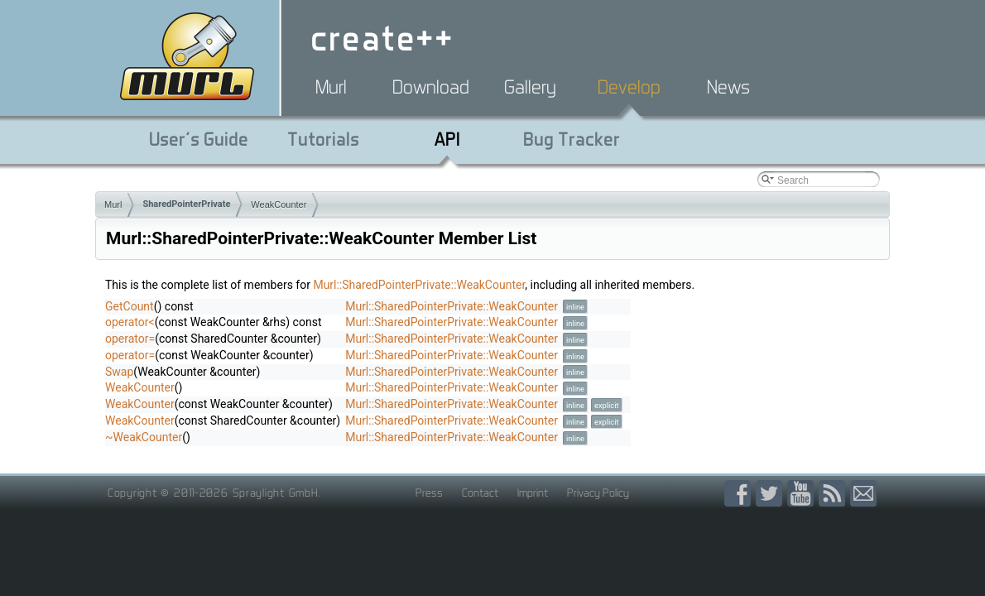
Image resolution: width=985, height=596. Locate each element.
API (447, 139)
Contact (480, 492)
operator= (130, 338)
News (728, 87)
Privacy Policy (598, 492)
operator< (130, 322)
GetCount (129, 306)
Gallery (530, 87)
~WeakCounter (143, 437)
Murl (331, 87)
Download (430, 87)
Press (429, 492)
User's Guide (198, 139)
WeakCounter (278, 204)
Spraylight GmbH (276, 492)
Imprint (532, 492)
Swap (119, 371)
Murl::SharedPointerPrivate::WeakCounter (419, 284)
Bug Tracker (571, 139)
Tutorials (323, 139)
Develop (629, 87)
